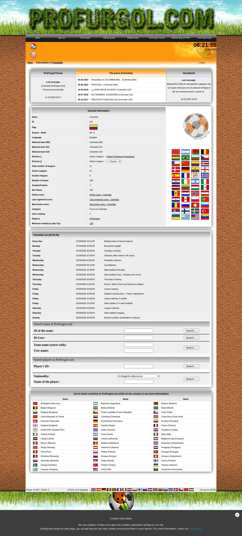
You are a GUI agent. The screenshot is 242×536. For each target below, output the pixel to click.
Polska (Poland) (108, 452)
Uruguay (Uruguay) (49, 469)
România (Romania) (50, 456)
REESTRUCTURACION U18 (104, 99)
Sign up (61, 38)
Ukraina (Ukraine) (169, 465)
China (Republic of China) (52, 416)
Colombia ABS (96, 142)
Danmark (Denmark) (50, 421)
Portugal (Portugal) (169, 452)
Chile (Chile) (167, 412)
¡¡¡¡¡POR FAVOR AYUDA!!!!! (104, 89)
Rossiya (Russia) (108, 456)
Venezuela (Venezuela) (171, 469)
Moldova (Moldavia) (110, 443)
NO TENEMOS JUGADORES (104, 94)
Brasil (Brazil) (167, 408)
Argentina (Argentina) (110, 403)
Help (202, 63)
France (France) (168, 425)
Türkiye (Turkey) (108, 465)
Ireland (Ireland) (48, 434)
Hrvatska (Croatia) (169, 430)
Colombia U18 (96, 152)
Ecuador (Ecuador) (169, 421)
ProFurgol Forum (157, 38)
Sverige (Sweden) (49, 465)
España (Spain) (108, 425)
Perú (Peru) (46, 452)
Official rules (133, 38)
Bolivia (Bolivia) (108, 408)
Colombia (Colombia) (110, 416)
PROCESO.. (97, 85)
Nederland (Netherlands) (172, 443)
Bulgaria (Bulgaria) (49, 412)
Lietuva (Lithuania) (109, 438)
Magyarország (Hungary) (172, 438)
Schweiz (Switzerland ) (171, 456)
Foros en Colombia (98, 209)
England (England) (49, 425)
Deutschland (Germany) (112, 421)
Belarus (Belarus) (169, 403)
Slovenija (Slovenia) (50, 460)
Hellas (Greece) (108, 430)
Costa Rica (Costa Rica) (172, 416)
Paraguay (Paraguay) (171, 447)
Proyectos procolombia (53, 89)
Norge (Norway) (48, 447)
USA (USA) (106, 469)
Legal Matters (195, 529)
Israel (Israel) (107, 434)
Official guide (109, 38)
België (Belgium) (48, 408)
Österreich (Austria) (110, 447)
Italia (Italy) (166, 434)
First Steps (85, 38)
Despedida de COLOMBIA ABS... (106, 80)
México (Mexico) (48, 443)
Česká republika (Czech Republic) (116, 412)
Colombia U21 (96, 147)
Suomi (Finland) (168, 460)
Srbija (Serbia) (107, 460)
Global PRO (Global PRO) (52, 430)
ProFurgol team (204, 38)
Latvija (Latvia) (47, 438)
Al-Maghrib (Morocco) (50, 403)
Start (37, 38)
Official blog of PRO (180, 38)
